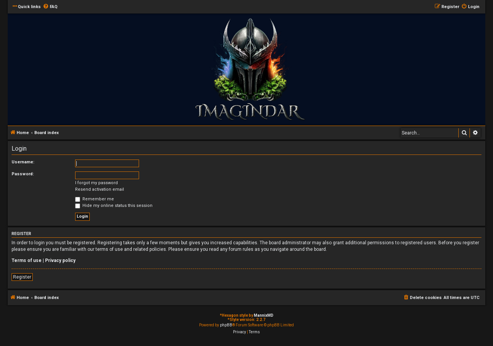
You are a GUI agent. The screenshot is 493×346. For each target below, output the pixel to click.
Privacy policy (60, 260)
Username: (23, 162)
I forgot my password (96, 182)
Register (22, 277)
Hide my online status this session (114, 205)
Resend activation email (99, 189)
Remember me (94, 199)
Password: (23, 173)
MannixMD (263, 315)
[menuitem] (50, 7)
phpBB (226, 325)
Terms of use (27, 260)
